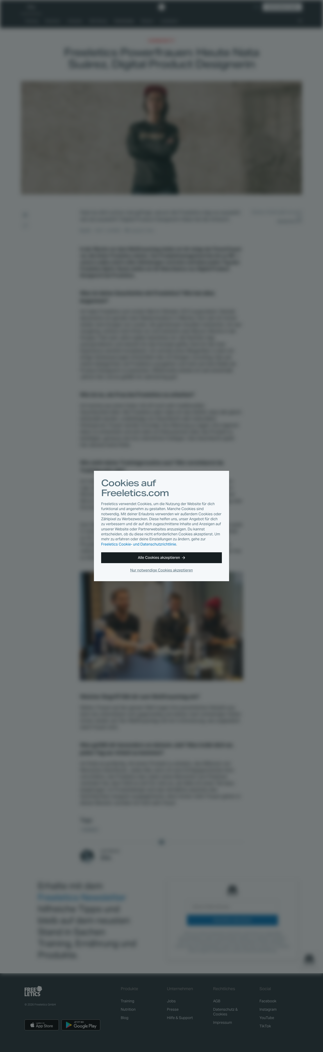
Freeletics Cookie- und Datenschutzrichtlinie (138, 544)
